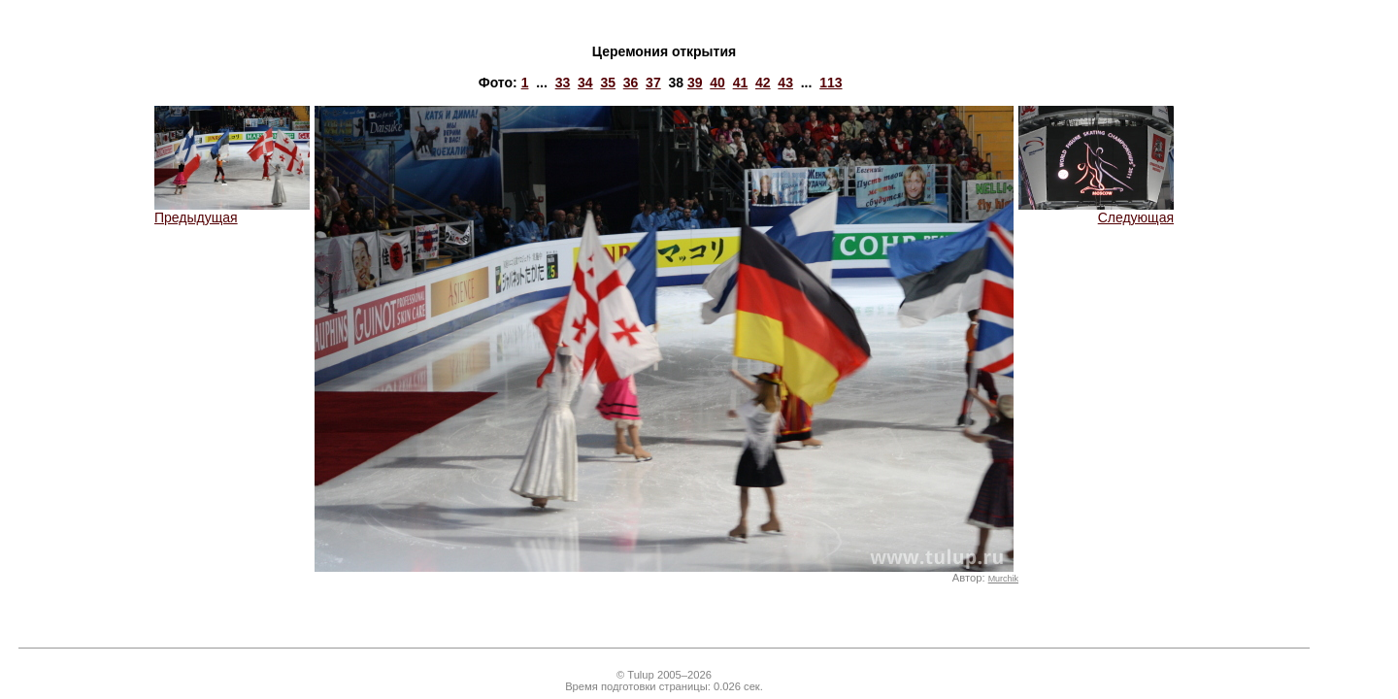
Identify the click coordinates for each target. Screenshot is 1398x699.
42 (763, 82)
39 (695, 82)
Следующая (1096, 211)
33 (563, 82)
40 (717, 82)
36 (631, 82)
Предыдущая (232, 211)
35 (608, 82)
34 (585, 82)
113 (830, 82)
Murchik (1003, 578)
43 (785, 82)
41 (741, 82)
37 (653, 82)
